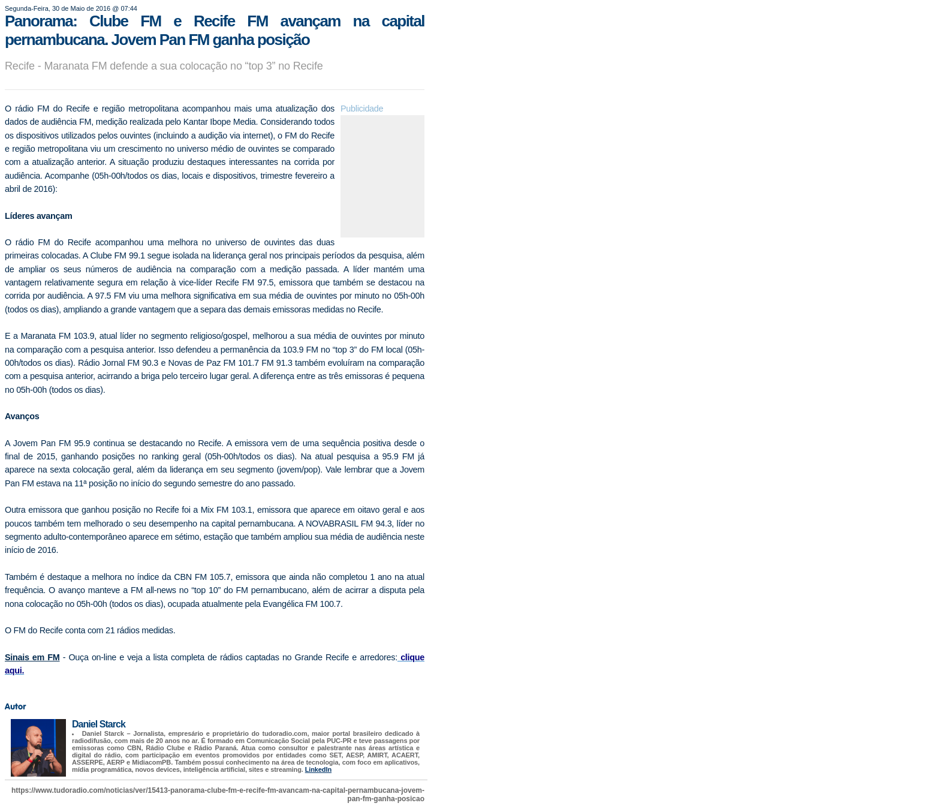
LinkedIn (318, 769)
